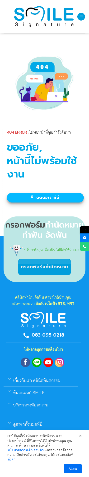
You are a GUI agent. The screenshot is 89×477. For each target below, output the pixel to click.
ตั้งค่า (11, 459)
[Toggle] (9, 379)
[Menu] (81, 17)
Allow (73, 469)
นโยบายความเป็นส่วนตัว (26, 450)
